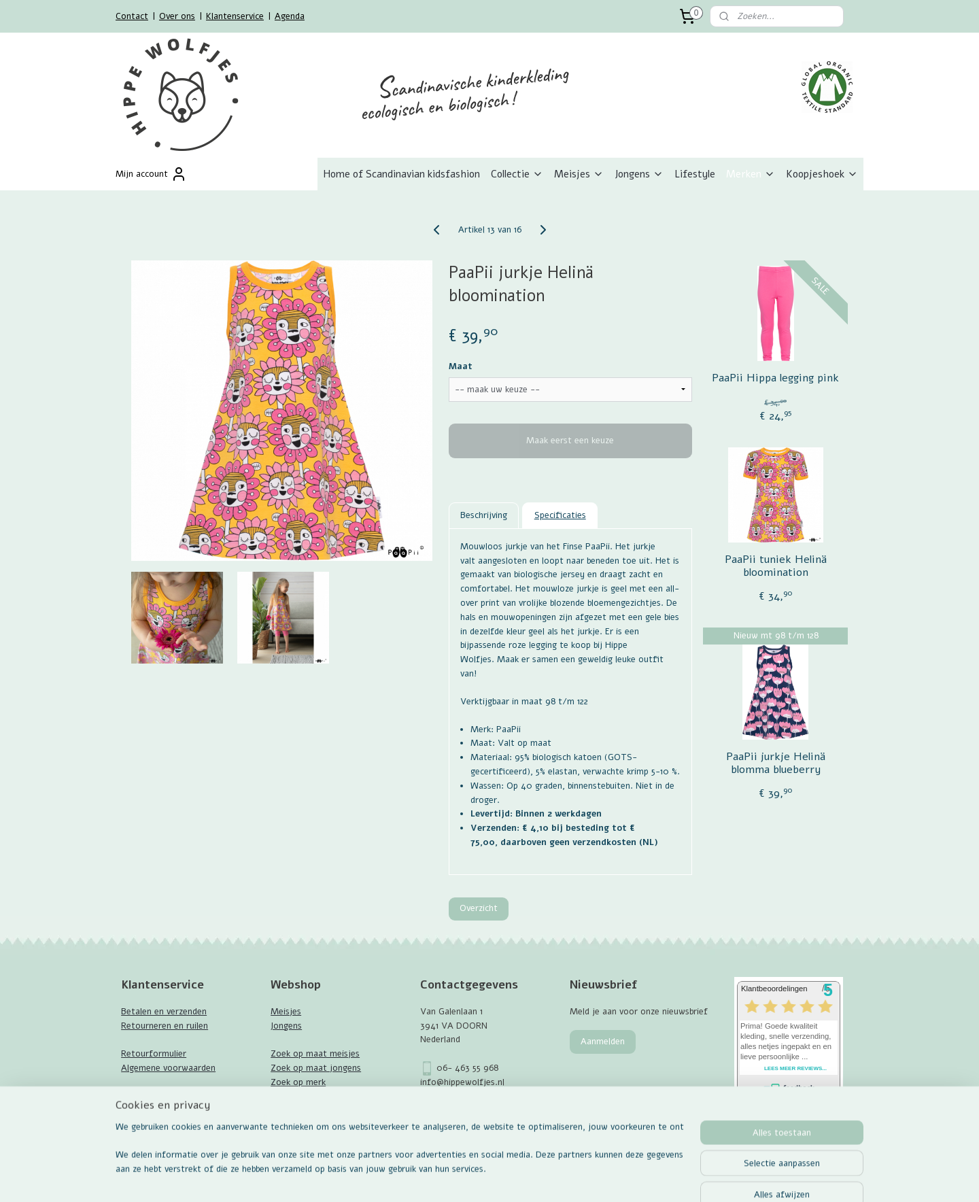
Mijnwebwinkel (640, 1177)
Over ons (177, 16)
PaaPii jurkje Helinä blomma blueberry (775, 763)
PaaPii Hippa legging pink (775, 378)
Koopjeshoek (822, 174)
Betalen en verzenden (164, 1012)
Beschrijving (483, 515)
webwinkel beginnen (528, 1177)
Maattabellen (147, 1097)
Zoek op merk (298, 1082)
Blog (130, 1124)
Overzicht (479, 908)
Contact (132, 16)
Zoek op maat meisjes (315, 1054)
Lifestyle (694, 174)
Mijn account (151, 174)
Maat (461, 366)
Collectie (517, 174)
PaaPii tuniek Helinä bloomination (775, 566)
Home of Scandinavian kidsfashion (401, 174)
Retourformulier (153, 1054)
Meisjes (579, 174)
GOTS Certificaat (156, 1110)
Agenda (290, 16)
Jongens (639, 174)
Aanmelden (603, 1041)
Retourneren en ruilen (164, 1026)
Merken (750, 174)
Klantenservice (235, 16)
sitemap (455, 1177)
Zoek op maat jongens (316, 1068)
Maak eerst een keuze (570, 440)
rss (481, 1177)
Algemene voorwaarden (168, 1068)
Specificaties (560, 515)
